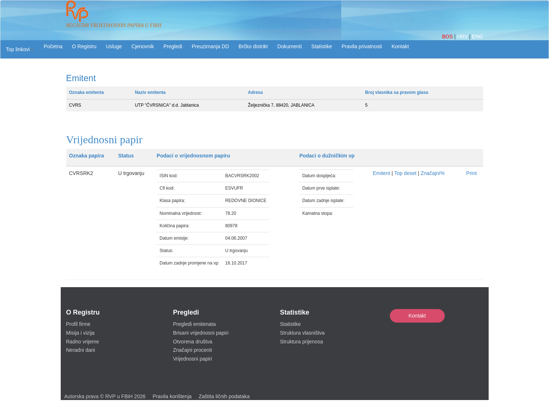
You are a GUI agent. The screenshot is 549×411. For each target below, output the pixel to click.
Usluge (114, 46)
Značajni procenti (192, 350)
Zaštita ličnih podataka (224, 396)
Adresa (255, 92)
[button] (19, 49)
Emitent (381, 173)
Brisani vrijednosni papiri (201, 333)
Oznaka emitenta (86, 92)
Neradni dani (80, 350)
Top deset (405, 173)
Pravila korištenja (172, 396)
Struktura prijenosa (301, 342)
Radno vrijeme (82, 342)
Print (471, 173)
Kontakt (417, 316)
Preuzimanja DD (210, 46)
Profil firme (78, 324)
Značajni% (432, 173)
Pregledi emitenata (194, 324)
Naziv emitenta (150, 92)
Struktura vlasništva (302, 333)
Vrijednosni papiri (192, 359)
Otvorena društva (192, 342)
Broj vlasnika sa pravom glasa (396, 92)
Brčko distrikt (253, 46)
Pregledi (172, 46)
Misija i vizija (80, 333)
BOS (448, 36)
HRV (463, 36)
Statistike (321, 46)
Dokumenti (289, 46)
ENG (477, 36)
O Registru (84, 46)
